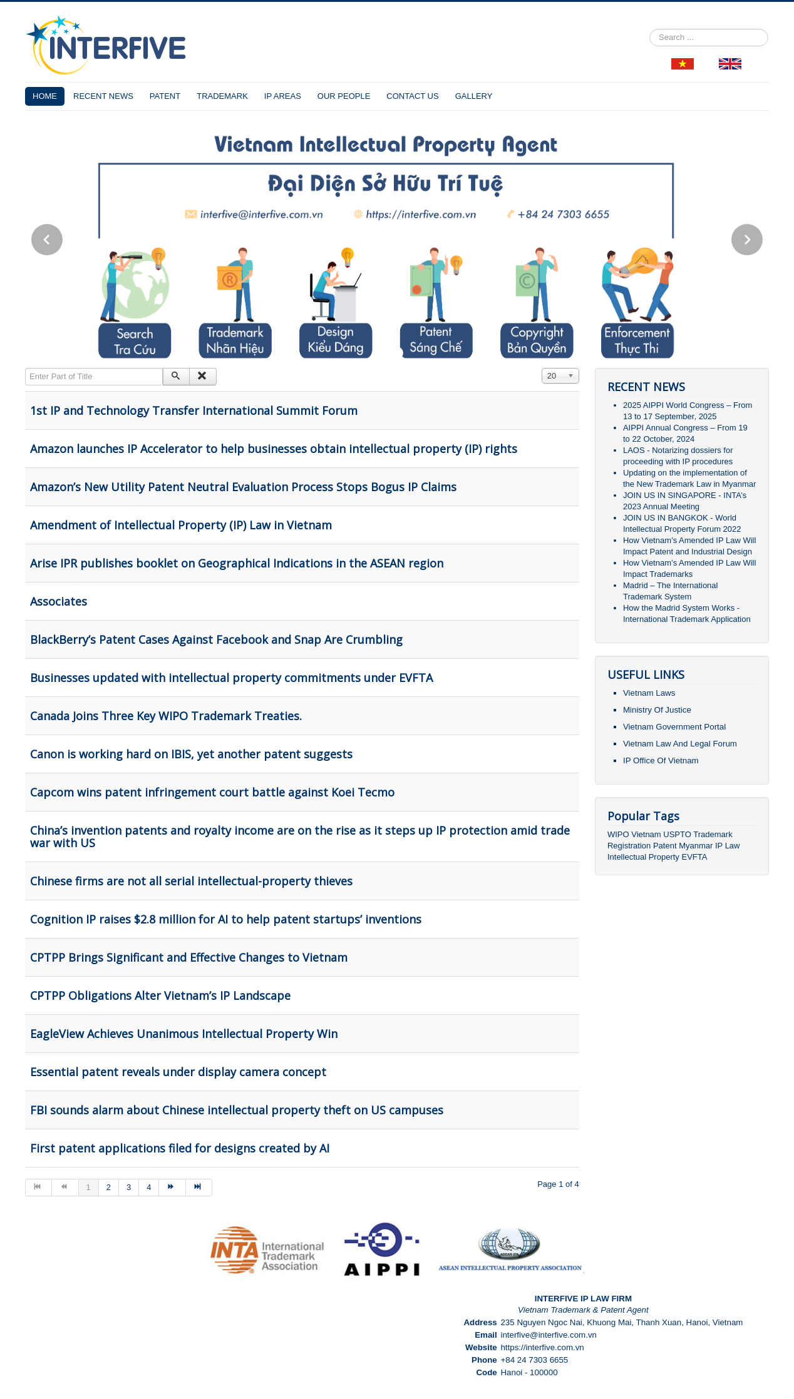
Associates (58, 601)
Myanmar (696, 845)
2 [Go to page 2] (108, 1187)
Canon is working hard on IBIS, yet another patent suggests (191, 753)
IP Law (727, 845)
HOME (45, 96)
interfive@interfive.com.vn (548, 1335)
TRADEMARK (222, 96)
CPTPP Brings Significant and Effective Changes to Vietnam (189, 957)
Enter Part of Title (25, 368)
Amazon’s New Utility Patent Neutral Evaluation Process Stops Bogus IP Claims (243, 486)
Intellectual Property (643, 857)
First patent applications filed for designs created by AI (179, 1148)
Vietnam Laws (649, 693)
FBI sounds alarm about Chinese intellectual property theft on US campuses (236, 1109)
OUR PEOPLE (344, 96)
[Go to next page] (172, 1187)
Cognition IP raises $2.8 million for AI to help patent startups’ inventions (225, 919)
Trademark (712, 834)
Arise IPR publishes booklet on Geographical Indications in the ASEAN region (236, 563)
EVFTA (694, 857)
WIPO (619, 834)
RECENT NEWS (103, 96)
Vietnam (646, 834)
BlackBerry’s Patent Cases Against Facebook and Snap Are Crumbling (216, 639)
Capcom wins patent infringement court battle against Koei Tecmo (212, 792)
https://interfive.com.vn (542, 1347)
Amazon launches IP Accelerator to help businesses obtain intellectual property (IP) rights (273, 448)
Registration (629, 845)
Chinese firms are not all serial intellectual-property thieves (191, 880)
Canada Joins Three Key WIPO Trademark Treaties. (166, 715)
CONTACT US (412, 96)
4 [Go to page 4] (149, 1187)
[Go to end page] (199, 1187)
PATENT (165, 96)
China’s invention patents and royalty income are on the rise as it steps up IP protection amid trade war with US (300, 836)
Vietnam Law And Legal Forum (680, 743)
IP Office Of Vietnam (661, 760)
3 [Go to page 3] (128, 1187)
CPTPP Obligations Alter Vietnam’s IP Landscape (160, 995)
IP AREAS (282, 96)
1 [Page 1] (88, 1187)
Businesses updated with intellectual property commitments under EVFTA (231, 677)
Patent (665, 845)
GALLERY (474, 96)
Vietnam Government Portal (674, 726)
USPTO (677, 834)
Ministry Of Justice (657, 710)
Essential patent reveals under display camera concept (178, 1071)
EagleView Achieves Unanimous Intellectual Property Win (184, 1033)
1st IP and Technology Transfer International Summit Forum (194, 410)
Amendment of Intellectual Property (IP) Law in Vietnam (181, 524)
